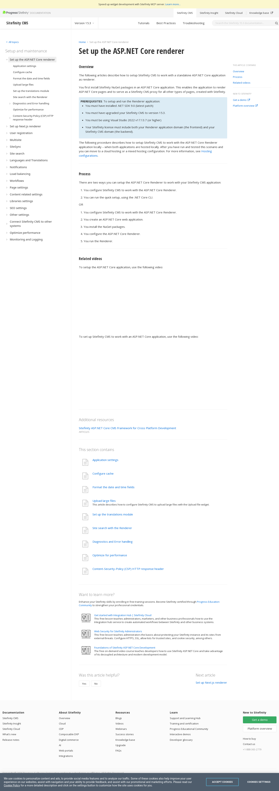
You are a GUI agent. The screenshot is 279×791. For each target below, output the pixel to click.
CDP (61, 729)
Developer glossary (181, 740)
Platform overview (245, 105)
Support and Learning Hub (185, 718)
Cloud (62, 723)
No (96, 683)
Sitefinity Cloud (234, 13)
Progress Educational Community (189, 729)
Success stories (125, 734)
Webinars (121, 729)
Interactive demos (180, 734)
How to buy (249, 738)
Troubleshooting (194, 23)
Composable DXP (69, 734)
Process (237, 77)
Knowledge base (261, 13)
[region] (139, 782)
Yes (84, 683)
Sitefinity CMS (185, 13)
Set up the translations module (113, 514)
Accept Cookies (222, 781)
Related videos (241, 82)
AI (60, 745)
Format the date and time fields (113, 487)
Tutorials (143, 23)
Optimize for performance (109, 555)
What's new (9, 734)
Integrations (66, 756)
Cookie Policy (12, 785)
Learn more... (173, 4)
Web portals (66, 750)
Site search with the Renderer (112, 528)
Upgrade (121, 745)
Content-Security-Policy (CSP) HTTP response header (128, 569)
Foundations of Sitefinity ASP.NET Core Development (124, 647)
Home (82, 42)
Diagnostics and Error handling (112, 541)
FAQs (118, 750)
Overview (238, 71)
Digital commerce (69, 740)
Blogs (119, 718)
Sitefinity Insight (209, 13)
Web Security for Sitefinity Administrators (118, 631)
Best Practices (166, 23)
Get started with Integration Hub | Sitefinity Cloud (122, 615)
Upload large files (104, 501)
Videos (120, 723)
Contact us (249, 744)
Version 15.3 (85, 23)
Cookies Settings (259, 781)
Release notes (10, 740)
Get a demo (241, 100)
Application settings (105, 460)
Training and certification (184, 723)
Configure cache (103, 473)
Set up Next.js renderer (211, 682)
